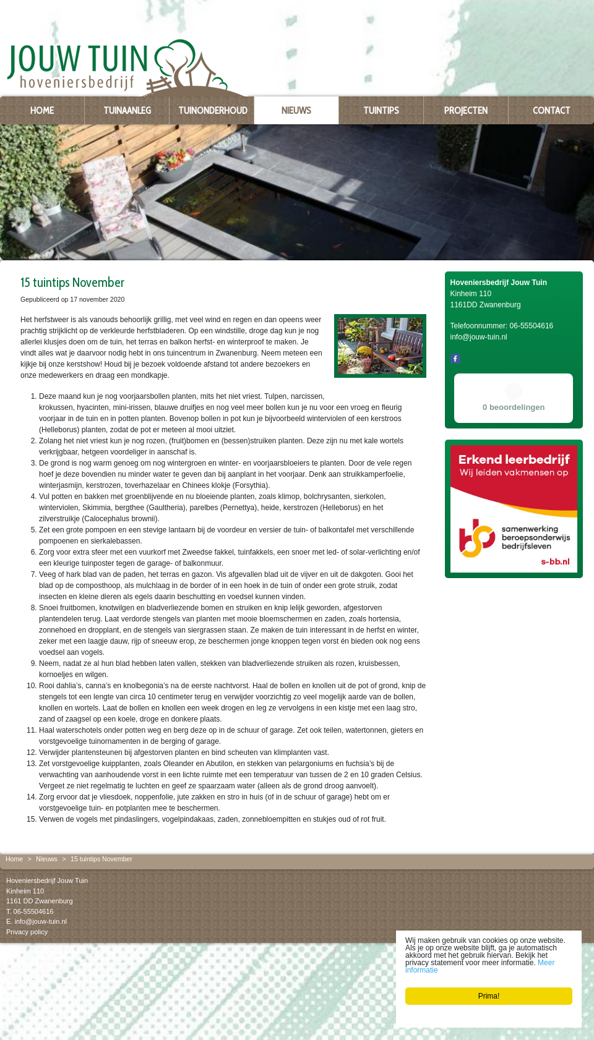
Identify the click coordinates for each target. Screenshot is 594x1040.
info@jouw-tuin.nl (40, 921)
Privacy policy (27, 932)
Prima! (489, 996)
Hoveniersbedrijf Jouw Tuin (47, 880)
